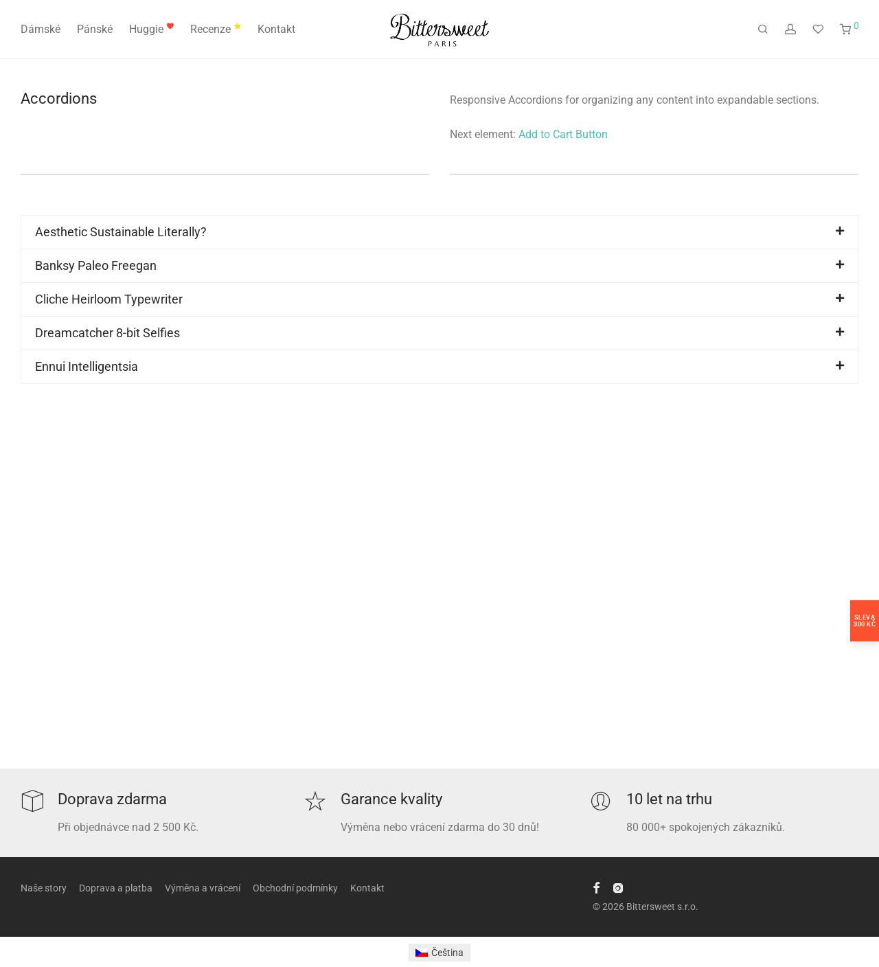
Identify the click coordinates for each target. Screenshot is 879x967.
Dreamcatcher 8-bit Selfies (107, 333)
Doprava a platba (115, 888)
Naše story (44, 888)
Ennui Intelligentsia (86, 366)
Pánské (95, 29)
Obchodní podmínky (295, 888)
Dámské (40, 29)
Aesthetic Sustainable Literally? (121, 232)
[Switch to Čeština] (440, 953)
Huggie (151, 29)
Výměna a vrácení (202, 888)
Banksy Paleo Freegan (96, 265)
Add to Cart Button (563, 134)
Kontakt (276, 29)
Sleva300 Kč (865, 621)
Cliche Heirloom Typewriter (109, 299)
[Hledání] (763, 29)
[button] (439, 232)
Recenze (215, 29)
